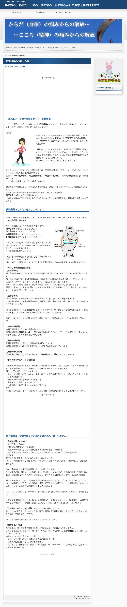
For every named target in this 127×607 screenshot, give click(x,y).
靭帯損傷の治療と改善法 (19, 61)
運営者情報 (40, 12)
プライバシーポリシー (63, 12)
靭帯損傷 (21, 55)
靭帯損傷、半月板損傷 (83, 596)
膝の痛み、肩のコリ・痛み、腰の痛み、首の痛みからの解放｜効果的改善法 (52, 5)
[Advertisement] (47, 96)
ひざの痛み (13, 55)
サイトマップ (16, 12)
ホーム (7, 55)
